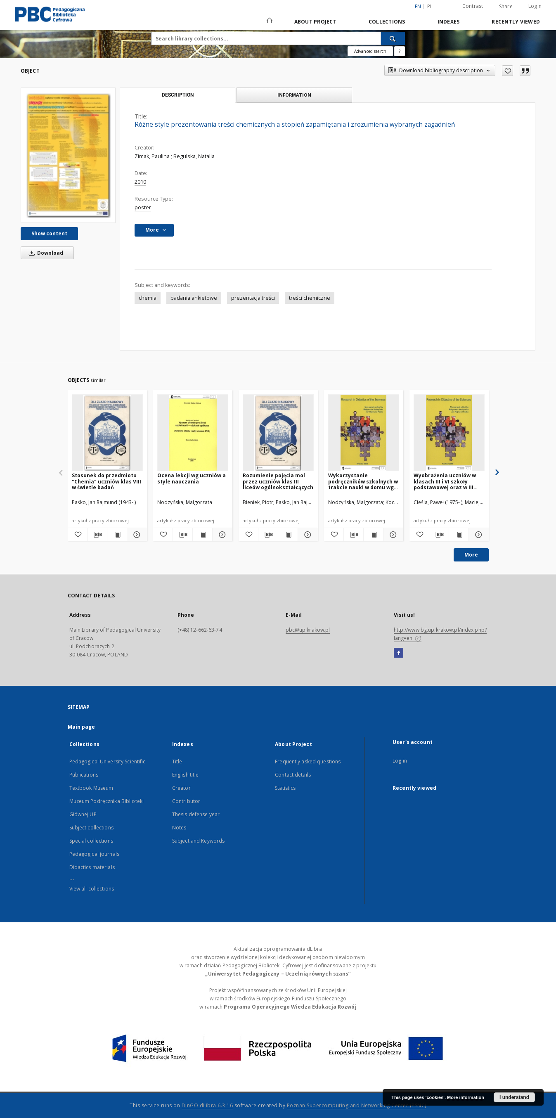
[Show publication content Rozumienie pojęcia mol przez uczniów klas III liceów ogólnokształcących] (288, 534)
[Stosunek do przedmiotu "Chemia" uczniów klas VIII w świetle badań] (107, 433)
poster (143, 207)
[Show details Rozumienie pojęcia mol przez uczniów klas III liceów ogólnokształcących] (306, 534)
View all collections (91, 888)
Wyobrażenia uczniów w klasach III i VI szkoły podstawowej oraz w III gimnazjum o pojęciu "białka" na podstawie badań (445, 481)
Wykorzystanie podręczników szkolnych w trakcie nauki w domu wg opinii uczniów (363, 481)
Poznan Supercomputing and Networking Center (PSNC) (356, 1105)
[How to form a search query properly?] (399, 51)
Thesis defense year (196, 814)
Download (44, 253)
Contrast (472, 5)
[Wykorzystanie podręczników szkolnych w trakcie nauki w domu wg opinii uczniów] (364, 433)
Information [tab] (294, 95)
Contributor (186, 801)
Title (177, 761)
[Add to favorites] (507, 70)
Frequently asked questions (308, 761)
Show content (49, 233)
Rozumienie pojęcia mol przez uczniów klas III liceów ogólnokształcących (278, 481)
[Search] (393, 38)
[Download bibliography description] (97, 534)
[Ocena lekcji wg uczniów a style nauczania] (193, 433)
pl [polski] (430, 6)
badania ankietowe (193, 297)
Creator (181, 787)
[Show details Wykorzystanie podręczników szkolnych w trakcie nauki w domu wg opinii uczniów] (392, 534)
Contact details (293, 774)
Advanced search (370, 51)
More (471, 554)
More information (465, 1097)
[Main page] (269, 21)
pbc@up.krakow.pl (308, 629)
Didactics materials (92, 867)
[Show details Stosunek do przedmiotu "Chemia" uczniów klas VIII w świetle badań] (135, 534)
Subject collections (91, 827)
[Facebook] (398, 653)
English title (185, 774)
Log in (400, 760)
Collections (387, 21)
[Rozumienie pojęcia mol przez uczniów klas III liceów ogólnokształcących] (278, 433)
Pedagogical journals (94, 853)
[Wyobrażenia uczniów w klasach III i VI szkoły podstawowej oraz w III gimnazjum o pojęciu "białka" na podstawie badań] (449, 433)
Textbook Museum (91, 787)
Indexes (449, 21)
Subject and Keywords (198, 840)
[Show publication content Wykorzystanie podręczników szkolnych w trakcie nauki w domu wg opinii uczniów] (373, 534)
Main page (81, 726)
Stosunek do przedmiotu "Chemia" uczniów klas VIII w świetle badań (106, 481)
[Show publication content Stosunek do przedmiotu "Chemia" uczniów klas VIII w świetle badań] (117, 534)
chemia (147, 297)
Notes (179, 827)
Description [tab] (178, 95)
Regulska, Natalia (194, 156)
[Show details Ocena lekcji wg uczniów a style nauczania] (221, 534)
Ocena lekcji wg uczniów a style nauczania (191, 478)
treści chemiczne (309, 297)
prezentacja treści (253, 297)
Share (506, 6)
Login (535, 5)
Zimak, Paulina (152, 156)
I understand (514, 1097)
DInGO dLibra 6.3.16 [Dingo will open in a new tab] (207, 1105)
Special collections (91, 840)
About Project (315, 21)
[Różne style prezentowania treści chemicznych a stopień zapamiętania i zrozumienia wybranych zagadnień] (68, 155)
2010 (140, 181)
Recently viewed (516, 21)
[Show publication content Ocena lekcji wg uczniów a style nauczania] (202, 534)
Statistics (285, 787)
